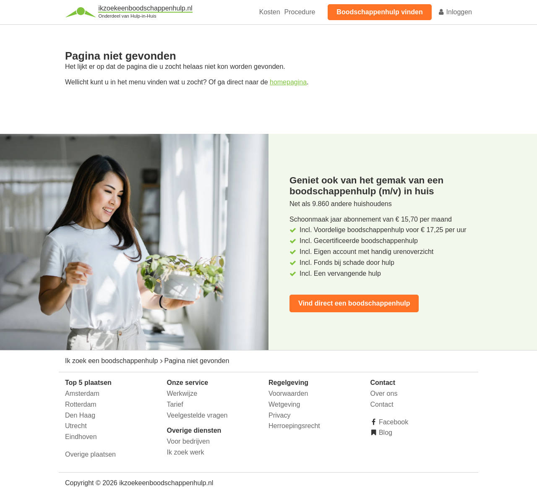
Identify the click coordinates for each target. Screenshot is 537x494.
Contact (382, 404)
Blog (384, 432)
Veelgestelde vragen (197, 415)
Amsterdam (82, 393)
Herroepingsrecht (294, 425)
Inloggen (455, 12)
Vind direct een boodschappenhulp (354, 303)
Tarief (175, 404)
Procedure (299, 12)
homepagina (288, 82)
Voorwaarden (288, 393)
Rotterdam (80, 404)
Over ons (384, 393)
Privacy (279, 415)
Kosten (269, 12)
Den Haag (80, 415)
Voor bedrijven (188, 441)
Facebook (393, 422)
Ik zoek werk (185, 452)
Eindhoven (81, 436)
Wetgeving (284, 404)
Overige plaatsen (90, 454)
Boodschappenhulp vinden (379, 12)
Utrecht (76, 425)
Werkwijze (182, 393)
